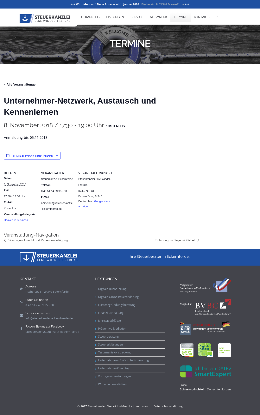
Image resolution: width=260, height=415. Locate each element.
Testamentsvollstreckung (114, 352)
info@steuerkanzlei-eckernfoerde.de (49, 318)
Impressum (143, 406)
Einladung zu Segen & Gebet (175, 240)
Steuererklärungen (110, 344)
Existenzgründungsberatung (116, 305)
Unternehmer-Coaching (113, 368)
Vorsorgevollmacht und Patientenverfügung (38, 240)
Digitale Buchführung (112, 289)
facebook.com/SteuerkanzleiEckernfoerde (52, 332)
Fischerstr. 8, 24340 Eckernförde (162, 4)
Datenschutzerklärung (168, 406)
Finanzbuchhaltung (111, 313)
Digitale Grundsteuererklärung (118, 297)
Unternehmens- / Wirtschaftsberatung (123, 360)
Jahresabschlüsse (109, 320)
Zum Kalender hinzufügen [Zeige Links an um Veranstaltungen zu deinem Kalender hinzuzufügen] (33, 156)
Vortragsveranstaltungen (114, 376)
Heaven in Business (16, 220)
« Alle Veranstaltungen (20, 84)
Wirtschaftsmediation (112, 384)
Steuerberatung (108, 336)
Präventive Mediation (112, 328)
